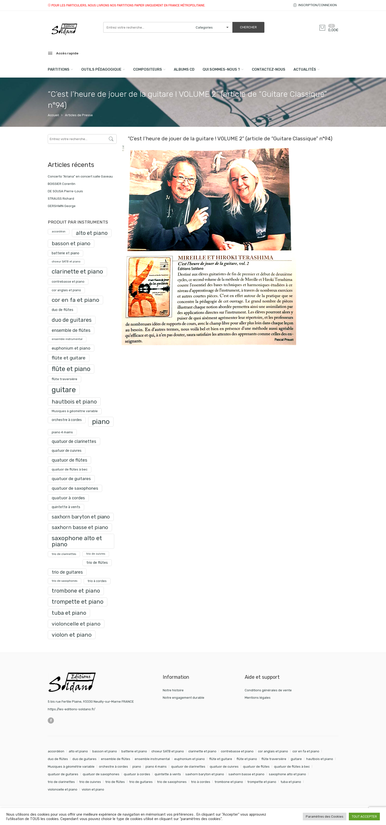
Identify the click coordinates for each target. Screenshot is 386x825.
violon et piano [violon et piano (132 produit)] (72, 634)
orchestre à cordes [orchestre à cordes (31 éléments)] (113, 766)
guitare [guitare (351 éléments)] (296, 759)
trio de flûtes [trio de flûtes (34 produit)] (97, 562)
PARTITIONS (58, 69)
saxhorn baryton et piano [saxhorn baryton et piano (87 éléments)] (204, 774)
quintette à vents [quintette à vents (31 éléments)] (168, 774)
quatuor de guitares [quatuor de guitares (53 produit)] (71, 478)
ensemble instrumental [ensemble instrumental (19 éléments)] (152, 759)
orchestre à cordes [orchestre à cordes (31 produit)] (67, 420)
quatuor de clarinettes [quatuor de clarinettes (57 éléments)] (188, 766)
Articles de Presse (79, 115)
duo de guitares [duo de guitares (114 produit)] (72, 320)
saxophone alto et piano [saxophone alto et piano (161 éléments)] (287, 774)
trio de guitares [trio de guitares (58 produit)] (67, 572)
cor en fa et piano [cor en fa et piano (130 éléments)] (305, 751)
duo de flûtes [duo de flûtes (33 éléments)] (58, 759)
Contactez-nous (268, 69)
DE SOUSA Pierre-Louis (65, 191)
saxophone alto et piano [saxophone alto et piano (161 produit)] (77, 541)
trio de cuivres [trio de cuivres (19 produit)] (95, 553)
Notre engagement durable (183, 697)
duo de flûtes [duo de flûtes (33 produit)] (62, 310)
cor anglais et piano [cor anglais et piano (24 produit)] (66, 290)
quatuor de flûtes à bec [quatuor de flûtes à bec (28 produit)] (69, 469)
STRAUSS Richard (61, 198)
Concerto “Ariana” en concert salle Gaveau (80, 176)
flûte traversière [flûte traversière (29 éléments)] (273, 759)
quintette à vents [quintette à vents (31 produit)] (66, 507)
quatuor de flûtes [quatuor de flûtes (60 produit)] (69, 460)
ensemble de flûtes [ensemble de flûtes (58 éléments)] (115, 759)
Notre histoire (173, 690)
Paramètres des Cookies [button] (324, 816)
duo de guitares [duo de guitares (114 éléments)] (84, 759)
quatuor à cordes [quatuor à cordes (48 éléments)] (137, 774)
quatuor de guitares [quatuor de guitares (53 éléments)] (63, 774)
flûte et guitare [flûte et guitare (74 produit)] (68, 358)
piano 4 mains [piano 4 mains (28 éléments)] (156, 766)
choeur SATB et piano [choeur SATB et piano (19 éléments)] (167, 751)
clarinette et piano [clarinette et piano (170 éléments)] (202, 751)
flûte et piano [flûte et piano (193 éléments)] (247, 759)
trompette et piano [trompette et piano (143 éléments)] (261, 782)
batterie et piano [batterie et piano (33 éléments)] (134, 751)
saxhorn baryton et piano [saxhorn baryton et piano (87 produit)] (81, 517)
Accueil (53, 115)
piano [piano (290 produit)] (101, 422)
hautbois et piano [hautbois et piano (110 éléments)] (319, 759)
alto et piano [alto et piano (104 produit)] (92, 233)
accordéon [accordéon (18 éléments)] (56, 751)
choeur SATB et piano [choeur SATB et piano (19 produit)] (66, 261)
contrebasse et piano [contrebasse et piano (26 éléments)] (237, 751)
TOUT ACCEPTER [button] (364, 816)
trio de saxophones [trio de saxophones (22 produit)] (64, 580)
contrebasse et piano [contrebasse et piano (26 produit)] (68, 281)
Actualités (304, 69)
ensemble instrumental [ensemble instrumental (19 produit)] (67, 339)
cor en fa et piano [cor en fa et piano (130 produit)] (75, 299)
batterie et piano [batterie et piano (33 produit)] (65, 253)
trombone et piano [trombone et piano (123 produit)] (76, 590)
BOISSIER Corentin (61, 184)
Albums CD (184, 69)
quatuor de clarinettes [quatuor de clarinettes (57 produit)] (74, 441)
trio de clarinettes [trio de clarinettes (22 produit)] (64, 554)
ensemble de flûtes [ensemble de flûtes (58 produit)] (71, 330)
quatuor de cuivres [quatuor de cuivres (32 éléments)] (224, 766)
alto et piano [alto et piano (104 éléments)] (78, 751)
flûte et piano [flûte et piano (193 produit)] (71, 368)
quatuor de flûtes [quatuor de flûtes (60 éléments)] (256, 766)
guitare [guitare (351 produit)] (64, 390)
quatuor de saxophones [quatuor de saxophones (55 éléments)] (101, 774)
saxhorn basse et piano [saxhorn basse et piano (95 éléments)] (246, 774)
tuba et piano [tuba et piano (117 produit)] (69, 613)
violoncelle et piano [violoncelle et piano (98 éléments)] (62, 789)
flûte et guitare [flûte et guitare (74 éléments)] (220, 759)
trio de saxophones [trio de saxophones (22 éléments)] (172, 782)
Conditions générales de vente (268, 690)
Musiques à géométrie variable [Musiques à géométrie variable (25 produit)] (75, 411)
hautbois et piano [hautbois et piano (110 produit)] (74, 401)
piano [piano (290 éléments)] (136, 766)
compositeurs (147, 69)
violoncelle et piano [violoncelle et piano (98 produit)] (76, 624)
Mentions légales (258, 697)
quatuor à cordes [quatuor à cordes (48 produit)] (68, 497)
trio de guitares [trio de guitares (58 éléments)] (141, 782)
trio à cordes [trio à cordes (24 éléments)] (200, 782)
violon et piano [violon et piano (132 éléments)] (93, 789)
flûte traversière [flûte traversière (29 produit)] (64, 379)
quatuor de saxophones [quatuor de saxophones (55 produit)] (75, 488)
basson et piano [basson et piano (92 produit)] (71, 243)
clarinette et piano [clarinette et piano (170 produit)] (77, 271)
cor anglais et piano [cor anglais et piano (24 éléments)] (273, 751)
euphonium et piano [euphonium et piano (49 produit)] (71, 348)
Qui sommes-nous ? (221, 69)
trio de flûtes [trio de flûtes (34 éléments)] (115, 782)
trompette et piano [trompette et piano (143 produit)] (77, 601)
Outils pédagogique (101, 69)
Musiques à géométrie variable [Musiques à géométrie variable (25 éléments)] (71, 766)
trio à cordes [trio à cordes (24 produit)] (97, 581)
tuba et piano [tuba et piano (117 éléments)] (291, 782)
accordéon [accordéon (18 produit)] (58, 231)
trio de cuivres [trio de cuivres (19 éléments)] (90, 782)
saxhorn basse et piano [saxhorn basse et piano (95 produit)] (80, 527)
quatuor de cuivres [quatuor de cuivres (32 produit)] (66, 451)
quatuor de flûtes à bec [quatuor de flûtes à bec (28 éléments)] (292, 766)
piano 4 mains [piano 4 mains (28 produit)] (62, 432)
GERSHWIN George (62, 206)
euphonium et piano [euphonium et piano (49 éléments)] (189, 759)
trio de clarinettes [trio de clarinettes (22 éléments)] (61, 782)
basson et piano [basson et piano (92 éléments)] (104, 751)
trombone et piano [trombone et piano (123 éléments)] (229, 782)
